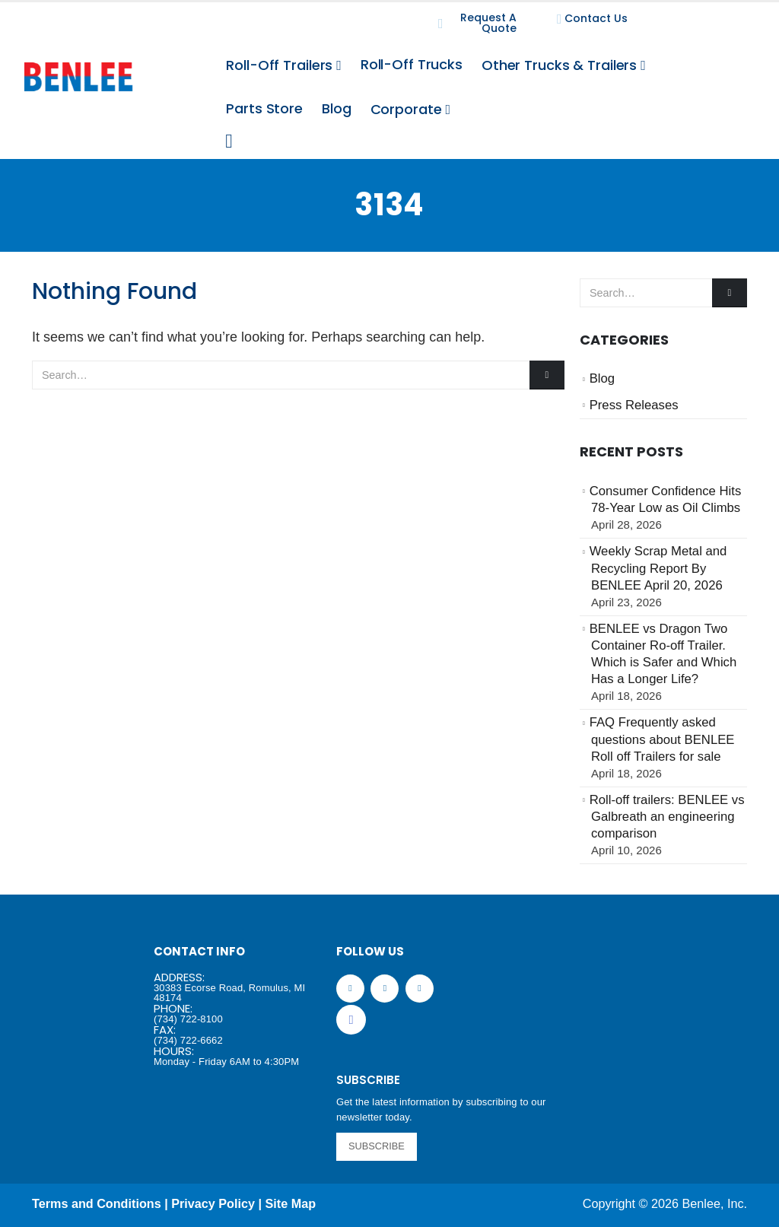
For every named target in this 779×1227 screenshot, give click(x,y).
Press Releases (634, 405)
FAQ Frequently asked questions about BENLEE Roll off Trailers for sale (662, 739)
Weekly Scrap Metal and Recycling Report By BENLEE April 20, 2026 (658, 568)
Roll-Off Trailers (279, 65)
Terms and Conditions (96, 1203)
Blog (336, 108)
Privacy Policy (213, 1203)
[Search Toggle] (228, 141)
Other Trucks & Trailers (559, 65)
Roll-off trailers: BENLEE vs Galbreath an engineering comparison (667, 817)
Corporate (406, 109)
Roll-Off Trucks (412, 64)
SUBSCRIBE (376, 1146)
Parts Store (264, 108)
